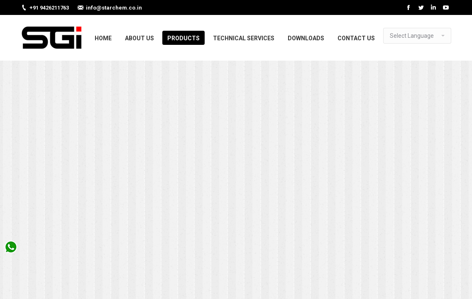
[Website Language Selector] (417, 36)
